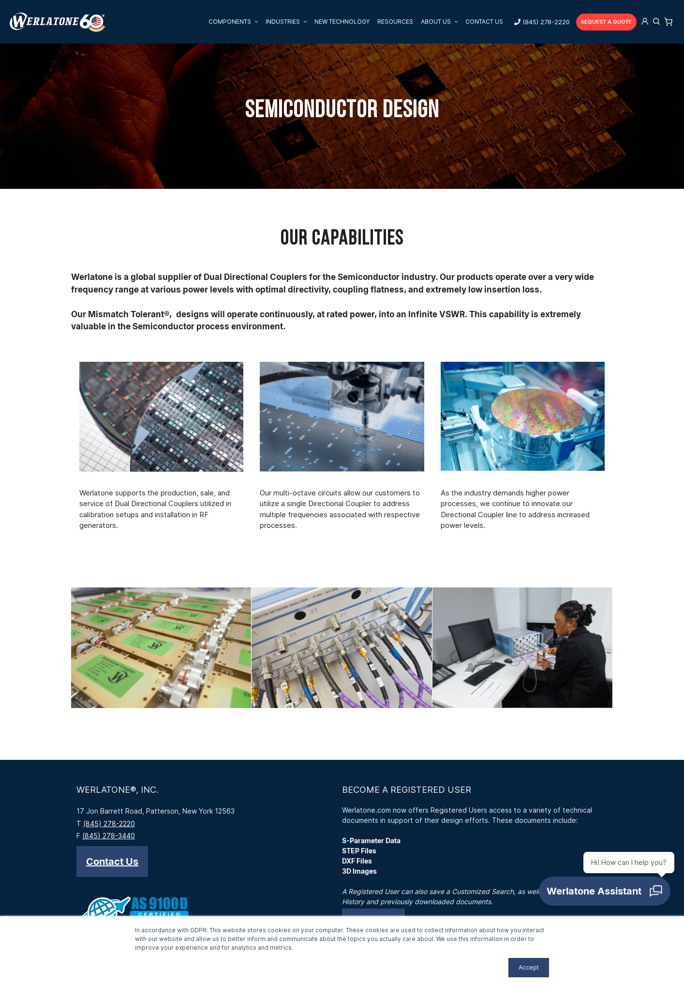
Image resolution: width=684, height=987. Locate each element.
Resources (395, 21)
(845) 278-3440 (108, 836)
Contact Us (484, 21)
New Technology (342, 21)
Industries (288, 21)
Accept (529, 967)
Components (235, 21)
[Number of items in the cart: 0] (668, 21)
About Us (441, 21)
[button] (112, 861)
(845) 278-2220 (546, 22)
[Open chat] (608, 895)
